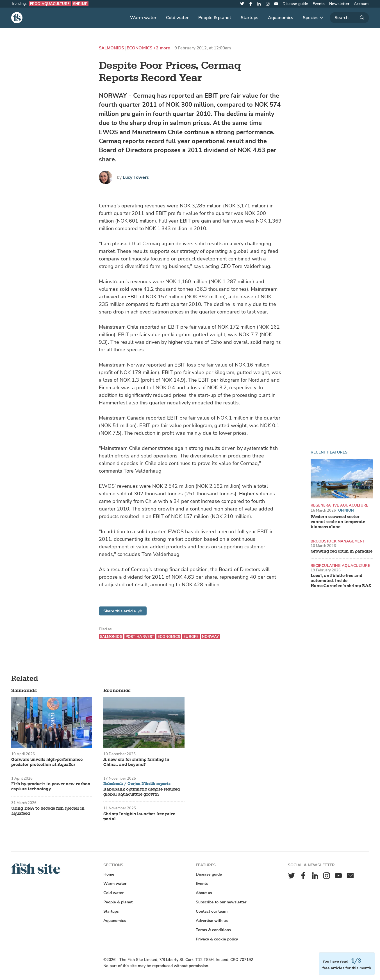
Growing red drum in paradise (341, 551)
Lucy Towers (136, 177)
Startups (249, 18)
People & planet (214, 18)
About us (204, 893)
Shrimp (80, 3)
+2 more (161, 48)
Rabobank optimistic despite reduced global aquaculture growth (141, 792)
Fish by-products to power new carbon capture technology (50, 787)
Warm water (143, 18)
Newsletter (339, 3)
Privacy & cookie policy (217, 939)
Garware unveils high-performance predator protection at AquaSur (47, 762)
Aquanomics (280, 18)
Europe (191, 636)
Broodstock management (338, 541)
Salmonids (111, 48)
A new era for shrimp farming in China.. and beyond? (136, 762)
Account (361, 3)
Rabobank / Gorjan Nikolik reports (136, 784)
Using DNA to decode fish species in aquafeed (48, 811)
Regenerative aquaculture (339, 505)
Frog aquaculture (50, 3)
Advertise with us (212, 920)
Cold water (177, 18)
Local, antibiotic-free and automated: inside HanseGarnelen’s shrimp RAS (341, 581)
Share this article (122, 611)
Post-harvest (140, 636)
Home (108, 874)
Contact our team (211, 911)
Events (319, 3)
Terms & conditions (213, 930)
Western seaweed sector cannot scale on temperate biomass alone (338, 522)
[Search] (349, 17)
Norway (210, 636)
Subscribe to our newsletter (221, 902)
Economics (139, 48)
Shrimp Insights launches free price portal (139, 817)
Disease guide (295, 3)
